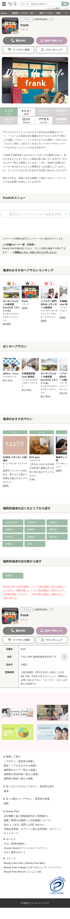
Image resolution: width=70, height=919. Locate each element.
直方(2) (53, 537)
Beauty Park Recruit (14, 871)
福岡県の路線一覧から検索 (18, 778)
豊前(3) (53, 529)
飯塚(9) (9, 529)
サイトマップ (11, 833)
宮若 (29, 544)
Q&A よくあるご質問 (15, 824)
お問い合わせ (35, 824)
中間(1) (9, 544)
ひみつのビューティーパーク (43, 867)
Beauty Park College (15, 867)
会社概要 (8, 816)
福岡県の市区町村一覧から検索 (21, 774)
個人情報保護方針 (25, 816)
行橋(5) (31, 529)
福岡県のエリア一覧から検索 (19, 769)
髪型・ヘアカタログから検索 (19, 765)
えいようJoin (34, 871)
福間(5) (9, 575)
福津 (6, 791)
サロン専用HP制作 (14, 843)
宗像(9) (53, 522)
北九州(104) (11, 522)
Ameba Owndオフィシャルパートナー (24, 848)
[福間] (24, 308)
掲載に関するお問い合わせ (43, 252)
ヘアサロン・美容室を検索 (18, 761)
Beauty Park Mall (35, 863)
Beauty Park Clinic (14, 863)
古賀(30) (31, 522)
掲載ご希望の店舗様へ (16, 820)
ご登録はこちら (20, 252)
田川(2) (9, 537)
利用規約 (41, 816)
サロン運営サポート (15, 852)
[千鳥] (32, 479)
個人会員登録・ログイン (45, 829)
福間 (6, 803)
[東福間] (7, 324)
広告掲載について (39, 820)
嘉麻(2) (31, 537)
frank (23, 649)
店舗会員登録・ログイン (17, 829)
